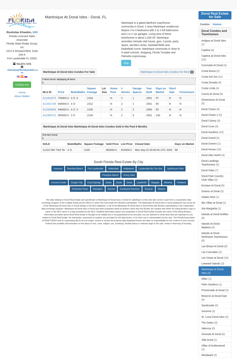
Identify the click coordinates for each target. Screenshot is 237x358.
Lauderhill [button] (141, 182)
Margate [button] (155, 182)
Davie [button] (119, 182)
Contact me (22, 84)
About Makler (22, 96)
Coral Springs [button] (94, 182)
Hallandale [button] (113, 168)
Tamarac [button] (148, 189)
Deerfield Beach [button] (75, 168)
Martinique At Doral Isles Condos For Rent (165, 71)
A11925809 (49, 109)
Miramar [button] (168, 182)
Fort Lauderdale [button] (96, 168)
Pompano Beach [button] (110, 175)
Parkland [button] (181, 182)
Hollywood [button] (128, 168)
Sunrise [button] (111, 189)
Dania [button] (108, 182)
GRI (35, 32)
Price (61, 92)
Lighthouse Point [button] (175, 168)
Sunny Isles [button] (129, 175)
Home (22, 92)
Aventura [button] (58, 168)
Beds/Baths (78, 92)
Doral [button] (129, 182)
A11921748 (49, 103)
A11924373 (49, 98)
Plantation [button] (98, 189)
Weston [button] (161, 189)
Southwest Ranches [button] (130, 189)
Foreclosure (186, 92)
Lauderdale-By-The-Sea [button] (150, 168)
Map (126, 63)
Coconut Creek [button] (58, 182)
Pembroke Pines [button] (80, 189)
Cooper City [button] (76, 182)
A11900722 (49, 115)
